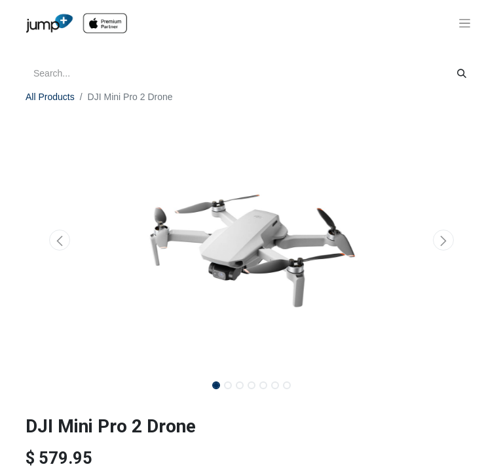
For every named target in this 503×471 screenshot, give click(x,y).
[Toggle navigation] (464, 23)
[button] (60, 240)
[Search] (461, 73)
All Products (50, 97)
